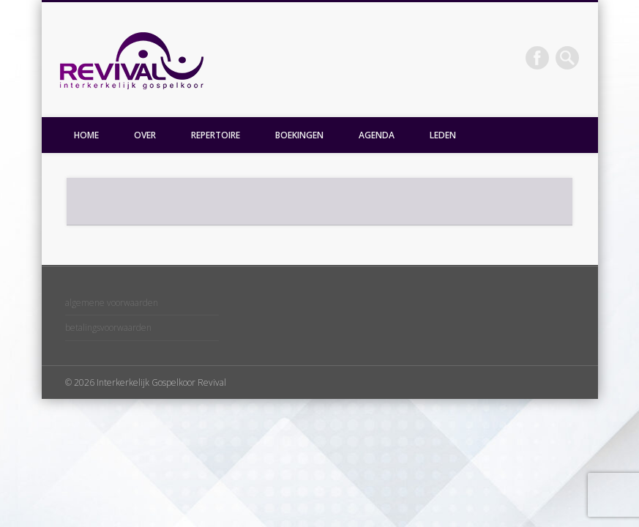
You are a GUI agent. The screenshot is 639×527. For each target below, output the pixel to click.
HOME (86, 135)
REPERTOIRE (215, 135)
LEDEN (443, 135)
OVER (145, 135)
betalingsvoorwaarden (108, 327)
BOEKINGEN (299, 135)
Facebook (537, 58)
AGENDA (377, 135)
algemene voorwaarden (111, 302)
